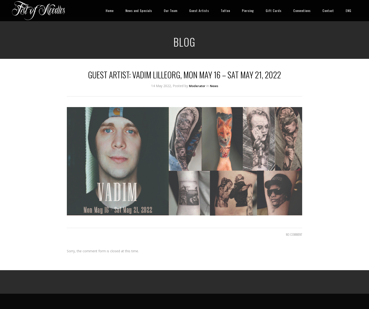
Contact (328, 10)
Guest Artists (199, 10)
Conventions (302, 10)
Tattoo (225, 10)
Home (110, 10)
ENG (348, 10)
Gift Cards (273, 10)
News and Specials (138, 10)
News (214, 86)
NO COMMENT (294, 234)
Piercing (248, 10)
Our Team (170, 10)
